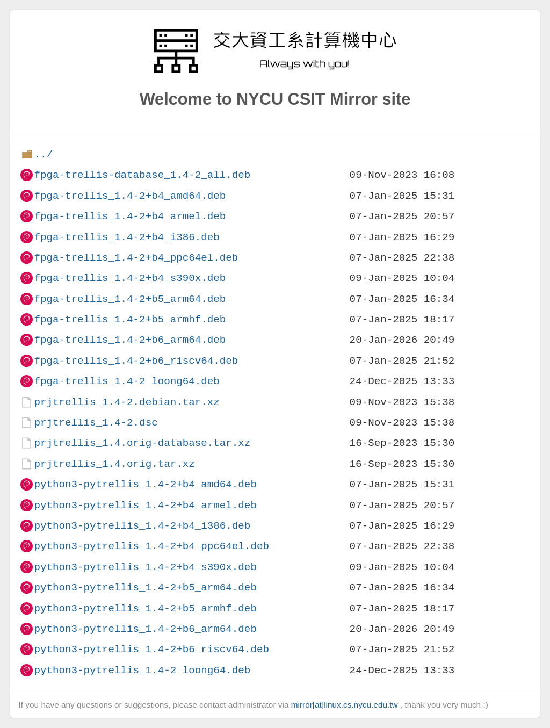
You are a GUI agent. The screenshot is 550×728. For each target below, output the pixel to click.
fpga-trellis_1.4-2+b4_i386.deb (126, 237)
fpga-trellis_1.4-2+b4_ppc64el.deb (136, 257)
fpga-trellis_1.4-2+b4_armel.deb (130, 216)
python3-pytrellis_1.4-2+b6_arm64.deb (145, 629)
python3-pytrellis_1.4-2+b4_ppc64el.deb (151, 546)
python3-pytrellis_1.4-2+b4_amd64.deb (145, 484)
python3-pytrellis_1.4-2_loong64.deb (142, 670)
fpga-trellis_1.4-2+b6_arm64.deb (130, 340)
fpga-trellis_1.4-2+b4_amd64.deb (130, 196)
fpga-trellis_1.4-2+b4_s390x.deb (130, 278)
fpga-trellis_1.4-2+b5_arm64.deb (130, 299)
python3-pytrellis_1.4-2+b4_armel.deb (145, 505)
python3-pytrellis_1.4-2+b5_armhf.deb (145, 608)
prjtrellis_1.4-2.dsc (95, 422)
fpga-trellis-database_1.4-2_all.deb (142, 175)
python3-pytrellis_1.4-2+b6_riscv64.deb (151, 649)
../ (43, 154)
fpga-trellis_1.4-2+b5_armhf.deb (130, 319)
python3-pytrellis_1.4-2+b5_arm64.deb (145, 587)
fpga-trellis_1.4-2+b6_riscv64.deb (136, 361)
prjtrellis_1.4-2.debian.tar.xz (126, 402)
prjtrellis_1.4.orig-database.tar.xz (142, 443)
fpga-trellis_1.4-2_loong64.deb (126, 381)
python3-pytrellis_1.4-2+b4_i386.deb (142, 525)
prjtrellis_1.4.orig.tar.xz (114, 464)
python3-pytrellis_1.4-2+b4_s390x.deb (145, 567)
